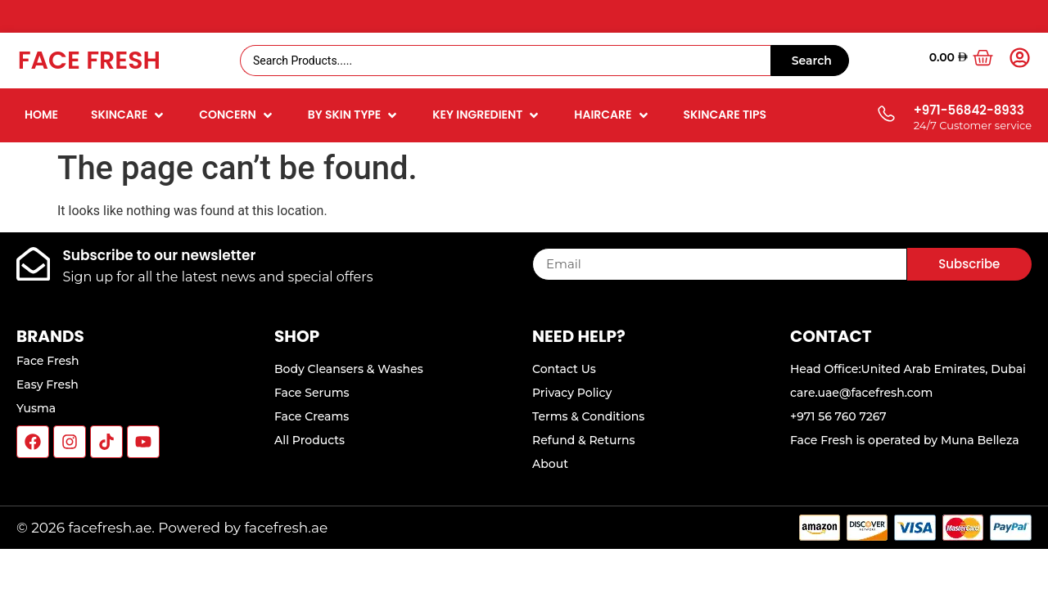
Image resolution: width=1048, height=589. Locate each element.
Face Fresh (89, 60)
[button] (128, 115)
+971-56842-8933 (969, 110)
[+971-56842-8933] (885, 115)
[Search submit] (809, 60)
